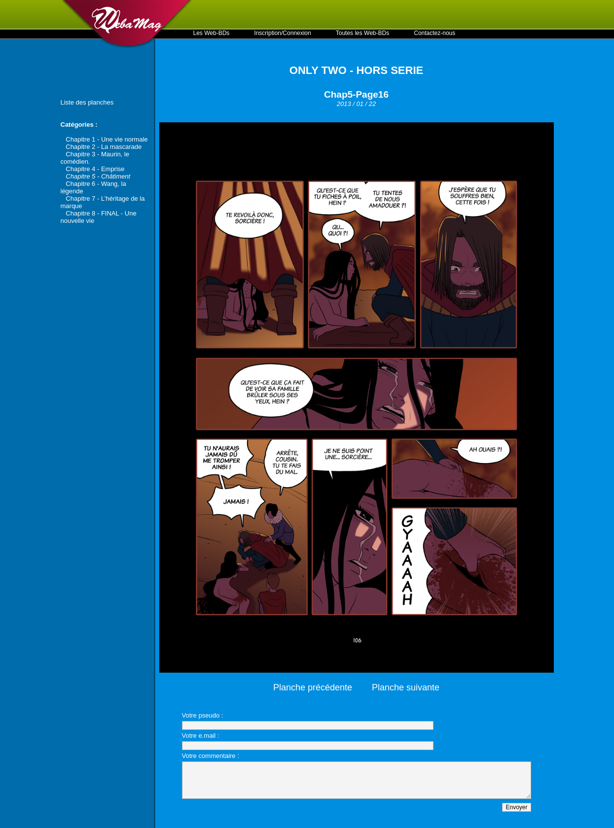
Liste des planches (87, 102)
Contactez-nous (434, 33)
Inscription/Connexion (282, 33)
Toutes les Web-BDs (363, 33)
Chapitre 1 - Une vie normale (106, 139)
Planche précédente (312, 687)
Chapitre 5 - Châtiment (98, 176)
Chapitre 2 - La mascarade (104, 146)
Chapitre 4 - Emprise (95, 169)
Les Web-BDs (211, 33)
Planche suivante (405, 687)
